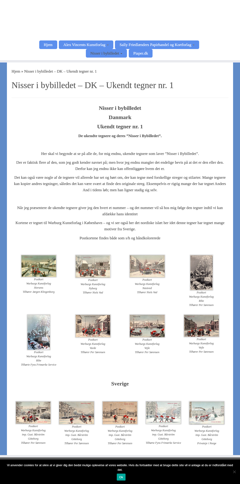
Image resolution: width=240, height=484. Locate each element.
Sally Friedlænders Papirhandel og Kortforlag (157, 45)
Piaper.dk (140, 53)
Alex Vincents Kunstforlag (86, 45)
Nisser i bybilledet (106, 53)
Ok (121, 477)
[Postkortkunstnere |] (120, 19)
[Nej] (234, 471)
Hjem (48, 45)
